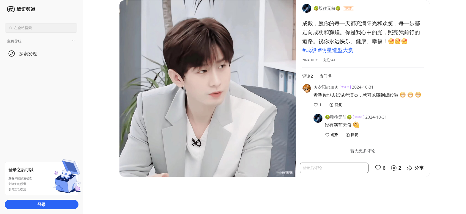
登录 (41, 204)
